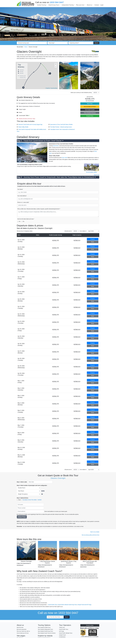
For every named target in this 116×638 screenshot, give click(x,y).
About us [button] (89, 5)
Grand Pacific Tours (52, 604)
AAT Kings (88, 604)
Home (25, 46)
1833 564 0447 (57, 2)
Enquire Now (89, 116)
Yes (19, 221)
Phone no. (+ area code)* (23, 202)
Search (96, 43)
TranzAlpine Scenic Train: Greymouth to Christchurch (62, 129)
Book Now (90, 103)
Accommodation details (91, 172)
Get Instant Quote (89, 109)
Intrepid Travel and (82, 604)
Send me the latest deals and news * (25, 219)
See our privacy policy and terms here (90, 535)
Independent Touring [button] (68, 5)
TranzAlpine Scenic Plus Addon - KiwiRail (31, 499)
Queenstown (56, 145)
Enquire (93, 239)
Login (101, 5)
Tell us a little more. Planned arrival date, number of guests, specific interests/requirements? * (38, 208)
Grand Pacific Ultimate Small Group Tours (67, 604)
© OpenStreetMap (53, 88)
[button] (23, 87)
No (23, 221)
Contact (96, 5)
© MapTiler (47, 88)
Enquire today (89, 625)
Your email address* (22, 195)
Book (92, 242)
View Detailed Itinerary (90, 112)
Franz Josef (64, 157)
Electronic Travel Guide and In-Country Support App (30, 124)
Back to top (96, 174)
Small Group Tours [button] (54, 5)
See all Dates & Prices (90, 106)
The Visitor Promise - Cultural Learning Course (61, 127)
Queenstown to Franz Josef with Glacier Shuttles (61, 124)
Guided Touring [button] (41, 5)
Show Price (22, 517)
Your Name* (20, 189)
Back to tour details (94, 531)
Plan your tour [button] (80, 5)
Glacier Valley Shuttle (23, 127)
